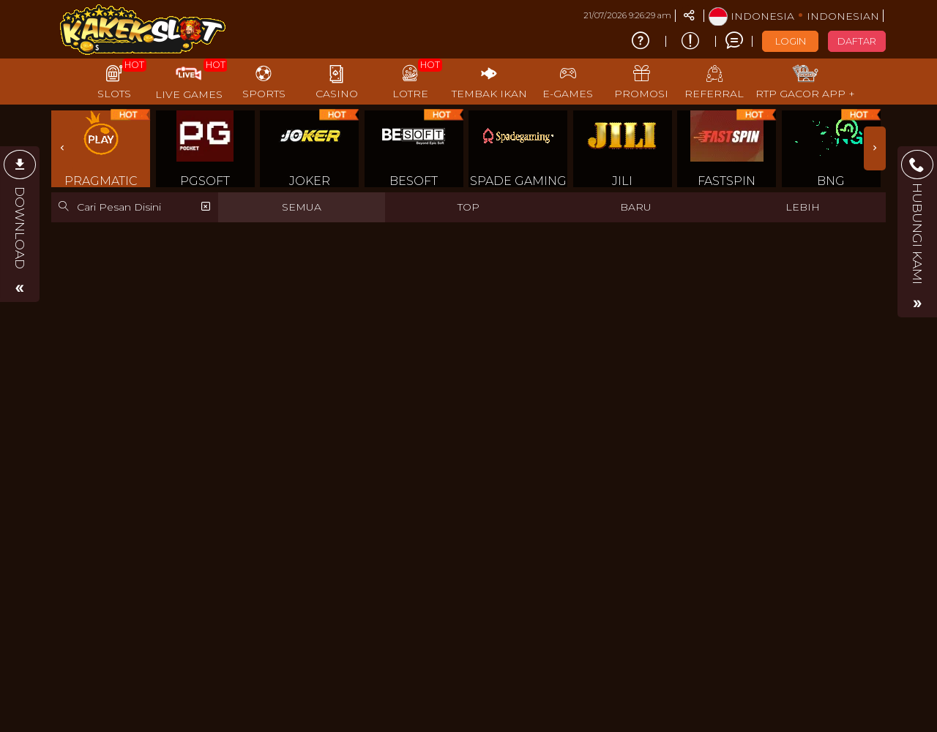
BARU (636, 207)
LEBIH (802, 207)
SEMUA (301, 207)
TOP (468, 207)
